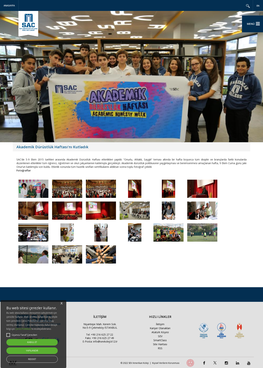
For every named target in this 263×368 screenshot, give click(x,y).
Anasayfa (9, 5)
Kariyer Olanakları (160, 328)
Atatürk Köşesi (160, 332)
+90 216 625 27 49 (103, 338)
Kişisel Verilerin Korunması (165, 363)
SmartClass (160, 340)
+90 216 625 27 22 (102, 334)
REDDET (32, 359)
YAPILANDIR (32, 350)
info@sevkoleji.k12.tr (105, 341)
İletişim (160, 324)
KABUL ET (32, 342)
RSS (160, 348)
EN (258, 5)
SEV (160, 336)
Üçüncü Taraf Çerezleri (21, 335)
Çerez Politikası (23, 328)
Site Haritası (160, 344)
